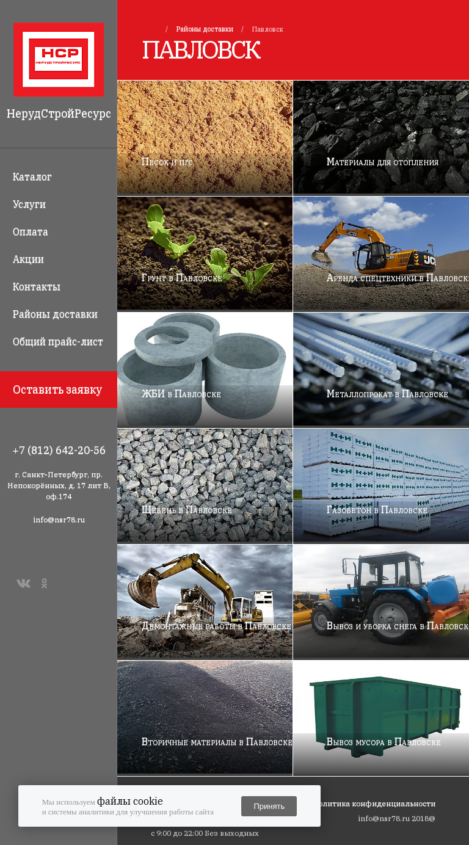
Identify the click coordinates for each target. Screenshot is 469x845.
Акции (28, 259)
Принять (269, 806)
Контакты (36, 286)
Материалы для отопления (382, 161)
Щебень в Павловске (187, 509)
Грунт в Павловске (182, 277)
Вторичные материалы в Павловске (217, 741)
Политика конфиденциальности (373, 803)
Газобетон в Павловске (377, 509)
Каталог (32, 176)
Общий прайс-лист (58, 341)
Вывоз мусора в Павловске (384, 741)
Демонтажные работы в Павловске (216, 625)
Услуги (29, 204)
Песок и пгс (167, 161)
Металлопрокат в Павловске (387, 393)
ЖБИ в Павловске (181, 393)
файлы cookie (130, 801)
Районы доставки (55, 314)
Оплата (30, 231)
